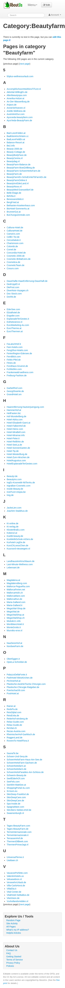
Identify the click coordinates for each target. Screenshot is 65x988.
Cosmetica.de (13, 262)
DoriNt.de (11, 296)
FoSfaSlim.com (14, 369)
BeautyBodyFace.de (17, 155)
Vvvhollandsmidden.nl (17, 901)
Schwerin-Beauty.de (16, 775)
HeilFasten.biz (14, 413)
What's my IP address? (17, 929)
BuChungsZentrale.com (18, 215)
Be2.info (11, 145)
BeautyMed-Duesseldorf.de (20, 189)
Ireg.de (10, 495)
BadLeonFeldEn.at (16, 139)
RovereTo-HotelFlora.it (18, 740)
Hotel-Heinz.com (15, 429)
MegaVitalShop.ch (15, 618)
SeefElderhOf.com (16, 778)
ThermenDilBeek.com (17, 841)
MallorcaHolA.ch (15, 592)
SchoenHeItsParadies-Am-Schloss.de (25, 772)
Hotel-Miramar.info (16, 435)
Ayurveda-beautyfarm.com (19, 117)
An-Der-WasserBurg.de (18, 101)
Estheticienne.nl (14, 322)
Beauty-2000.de (14, 149)
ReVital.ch (12, 728)
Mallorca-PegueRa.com (18, 586)
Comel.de (11, 249)
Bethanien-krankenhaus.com (21, 205)
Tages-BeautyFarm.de (17, 829)
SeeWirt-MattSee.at (16, 785)
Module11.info (14, 621)
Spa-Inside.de (13, 803)
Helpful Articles (13, 933)
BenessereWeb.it (15, 199)
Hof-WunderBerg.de (16, 416)
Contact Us (11, 950)
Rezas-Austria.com (16, 731)
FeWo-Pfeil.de (14, 359)
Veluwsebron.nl (14, 879)
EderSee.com (13, 309)
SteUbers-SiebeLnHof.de (19, 810)
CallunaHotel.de (14, 230)
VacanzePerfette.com (17, 873)
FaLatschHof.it (14, 344)
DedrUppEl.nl (13, 284)
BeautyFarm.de (14, 174)
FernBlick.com (14, 356)
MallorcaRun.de (14, 599)
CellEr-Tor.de (13, 237)
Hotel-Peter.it (13, 438)
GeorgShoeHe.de (15, 391)
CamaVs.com (13, 234)
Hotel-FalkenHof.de (16, 426)
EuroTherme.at (14, 328)
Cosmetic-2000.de (16, 256)
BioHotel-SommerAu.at (18, 208)
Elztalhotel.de (13, 312)
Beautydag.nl (13, 161)
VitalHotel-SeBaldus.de (18, 895)
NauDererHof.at (14, 643)
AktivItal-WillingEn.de (17, 92)
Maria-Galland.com (16, 602)
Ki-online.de (12, 523)
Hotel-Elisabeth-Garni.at (18, 422)
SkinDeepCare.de (15, 800)
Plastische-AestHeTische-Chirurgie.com (26, 684)
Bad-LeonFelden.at (16, 133)
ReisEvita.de (13, 715)
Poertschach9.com (16, 690)
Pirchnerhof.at (13, 681)
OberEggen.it (13, 659)
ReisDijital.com (14, 712)
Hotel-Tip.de (13, 451)
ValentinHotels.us (15, 876)
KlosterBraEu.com (15, 529)
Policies (10, 966)
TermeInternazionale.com (19, 832)
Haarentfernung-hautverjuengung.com (25, 407)
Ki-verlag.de (12, 526)
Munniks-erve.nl (14, 630)
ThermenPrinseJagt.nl (17, 844)
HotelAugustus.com (16, 460)
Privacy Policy (13, 963)
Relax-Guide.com (15, 722)
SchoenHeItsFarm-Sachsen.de (22, 762)
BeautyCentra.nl (14, 158)
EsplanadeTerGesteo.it (18, 319)
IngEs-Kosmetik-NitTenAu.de (21, 482)
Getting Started (13, 956)
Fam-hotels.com (14, 347)
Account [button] (55, 15)
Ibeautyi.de (12, 476)
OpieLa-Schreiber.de (17, 662)
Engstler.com (13, 315)
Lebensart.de (13, 567)
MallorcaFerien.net (16, 589)
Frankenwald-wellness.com (20, 372)
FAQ (8, 953)
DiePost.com (13, 287)
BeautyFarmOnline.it (17, 180)
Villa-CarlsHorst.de (16, 885)
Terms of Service (14, 959)
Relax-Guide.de (14, 725)
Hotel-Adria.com (14, 419)
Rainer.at (11, 706)
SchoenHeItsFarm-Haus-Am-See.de (24, 759)
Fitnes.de (11, 363)
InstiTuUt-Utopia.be (16, 492)
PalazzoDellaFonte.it (17, 674)
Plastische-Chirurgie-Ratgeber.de (23, 687)
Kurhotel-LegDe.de (16, 542)
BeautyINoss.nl (14, 186)
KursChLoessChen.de (17, 545)
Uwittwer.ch (12, 860)
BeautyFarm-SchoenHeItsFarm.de (23, 171)
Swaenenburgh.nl (15, 813)
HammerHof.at (14, 410)
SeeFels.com (13, 781)
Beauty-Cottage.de (16, 152)
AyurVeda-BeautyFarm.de (19, 120)
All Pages (11, 926)
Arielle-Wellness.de (16, 111)
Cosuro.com (12, 268)
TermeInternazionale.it (17, 835)
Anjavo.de (11, 104)
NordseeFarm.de (15, 646)
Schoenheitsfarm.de (16, 769)
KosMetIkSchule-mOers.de (20, 539)
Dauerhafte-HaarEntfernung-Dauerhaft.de (27, 281)
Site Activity (12, 923)
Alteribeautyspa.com (17, 95)
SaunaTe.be (12, 753)
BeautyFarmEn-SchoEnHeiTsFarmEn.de (26, 177)
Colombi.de (12, 246)
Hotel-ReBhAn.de (15, 441)
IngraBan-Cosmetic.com (18, 485)
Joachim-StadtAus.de (17, 511)
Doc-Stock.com (14, 293)
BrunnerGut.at (14, 211)
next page (25, 63)
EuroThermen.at (15, 331)
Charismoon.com (15, 243)
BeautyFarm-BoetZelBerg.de (21, 167)
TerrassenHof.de (15, 838)
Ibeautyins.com (14, 479)
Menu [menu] (32, 5)
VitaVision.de (13, 898)
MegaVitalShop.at (15, 614)
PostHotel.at (13, 693)
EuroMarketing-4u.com (18, 325)
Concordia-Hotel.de (16, 252)
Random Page (13, 920)
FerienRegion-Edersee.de (19, 353)
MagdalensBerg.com (17, 583)
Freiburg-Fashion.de (17, 375)
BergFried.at (13, 202)
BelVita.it (11, 196)
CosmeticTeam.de (15, 265)
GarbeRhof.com (14, 388)
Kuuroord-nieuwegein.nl (18, 548)
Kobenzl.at (12, 533)
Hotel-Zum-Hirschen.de (18, 457)
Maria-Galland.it (14, 605)
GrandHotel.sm (14, 394)
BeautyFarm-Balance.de (18, 164)
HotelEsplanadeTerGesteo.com (22, 463)
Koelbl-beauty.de (15, 536)
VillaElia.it (11, 888)
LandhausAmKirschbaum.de (20, 561)
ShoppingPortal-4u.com (18, 788)
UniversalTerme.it (15, 857)
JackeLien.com (14, 507)
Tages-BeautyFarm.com (18, 825)
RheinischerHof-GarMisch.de (21, 734)
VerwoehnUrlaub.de (16, 882)
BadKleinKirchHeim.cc (18, 136)
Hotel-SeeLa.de (14, 444)
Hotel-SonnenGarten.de (18, 448)
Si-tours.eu (12, 791)
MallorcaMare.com (16, 596)
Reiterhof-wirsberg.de (17, 718)
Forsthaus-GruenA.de (17, 366)
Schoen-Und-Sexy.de (17, 756)
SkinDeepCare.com (16, 797)
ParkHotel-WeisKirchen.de (19, 677)
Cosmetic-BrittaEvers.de (18, 259)
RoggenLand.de (14, 737)
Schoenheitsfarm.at (16, 766)
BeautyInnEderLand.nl (18, 183)
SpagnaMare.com (15, 807)
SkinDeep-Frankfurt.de (18, 794)
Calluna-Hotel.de (15, 227)
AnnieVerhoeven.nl (16, 108)
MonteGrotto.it (14, 627)
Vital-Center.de (14, 892)
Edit (46, 5)
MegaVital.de (13, 611)
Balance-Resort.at (15, 142)
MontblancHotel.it (15, 624)
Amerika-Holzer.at (15, 98)
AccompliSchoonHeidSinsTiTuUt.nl (24, 89)
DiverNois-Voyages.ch (17, 290)
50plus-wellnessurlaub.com (20, 76)
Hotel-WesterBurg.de (17, 454)
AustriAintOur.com (15, 114)
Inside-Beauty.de (15, 489)
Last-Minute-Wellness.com (20, 564)
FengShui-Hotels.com (17, 350)
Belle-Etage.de (14, 193)
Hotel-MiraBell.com (16, 432)
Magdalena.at (13, 580)
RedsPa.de (12, 709)
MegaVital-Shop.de (16, 608)
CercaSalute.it (14, 240)
